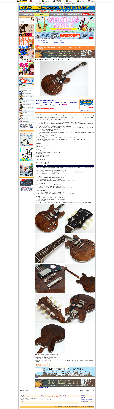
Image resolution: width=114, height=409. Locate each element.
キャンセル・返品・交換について (48, 402)
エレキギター (49, 40)
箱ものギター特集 (57, 40)
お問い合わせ (63, 395)
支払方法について (25, 395)
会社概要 (83, 395)
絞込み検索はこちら (27, 21)
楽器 (44, 40)
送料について (43, 395)
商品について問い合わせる (86, 111)
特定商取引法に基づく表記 (87, 399)
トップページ (39, 40)
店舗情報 (83, 397)
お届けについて (24, 402)
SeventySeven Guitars (58, 42)
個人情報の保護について (86, 401)
